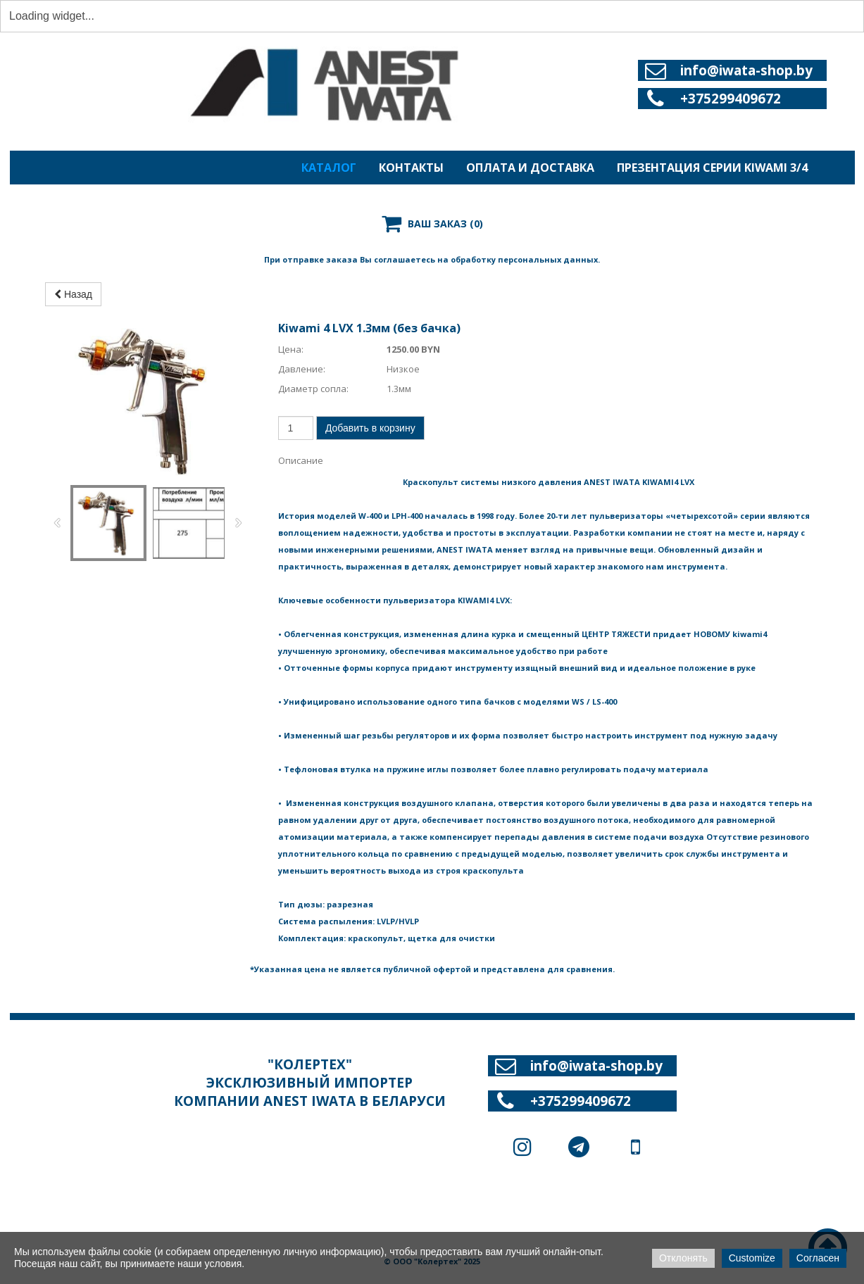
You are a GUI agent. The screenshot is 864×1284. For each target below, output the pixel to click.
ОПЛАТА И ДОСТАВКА (530, 167)
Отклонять (683, 1258)
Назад (73, 310)
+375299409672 (730, 98)
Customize (752, 1258)
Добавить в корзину (370, 444)
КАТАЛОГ (328, 167)
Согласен (817, 1258)
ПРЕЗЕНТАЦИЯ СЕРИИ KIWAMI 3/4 (712, 167)
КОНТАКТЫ (411, 167)
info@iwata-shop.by (746, 70)
